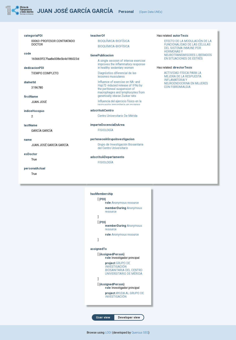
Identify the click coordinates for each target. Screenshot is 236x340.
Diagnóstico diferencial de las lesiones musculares (117, 74)
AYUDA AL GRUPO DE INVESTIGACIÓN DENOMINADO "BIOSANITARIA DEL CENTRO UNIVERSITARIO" (125, 298)
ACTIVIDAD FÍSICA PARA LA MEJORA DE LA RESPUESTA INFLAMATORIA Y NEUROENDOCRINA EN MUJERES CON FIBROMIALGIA (186, 80)
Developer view (129, 317)
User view (103, 317)
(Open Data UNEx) (150, 12)
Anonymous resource (125, 202)
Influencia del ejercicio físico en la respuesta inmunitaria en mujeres (119, 102)
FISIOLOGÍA (105, 130)
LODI (108, 332)
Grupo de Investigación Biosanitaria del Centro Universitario (120, 146)
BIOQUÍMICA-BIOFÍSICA (113, 41)
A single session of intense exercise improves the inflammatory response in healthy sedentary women (121, 64)
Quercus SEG (140, 332)
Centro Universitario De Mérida (117, 116)
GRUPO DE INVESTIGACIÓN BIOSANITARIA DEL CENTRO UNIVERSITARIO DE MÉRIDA (123, 268)
